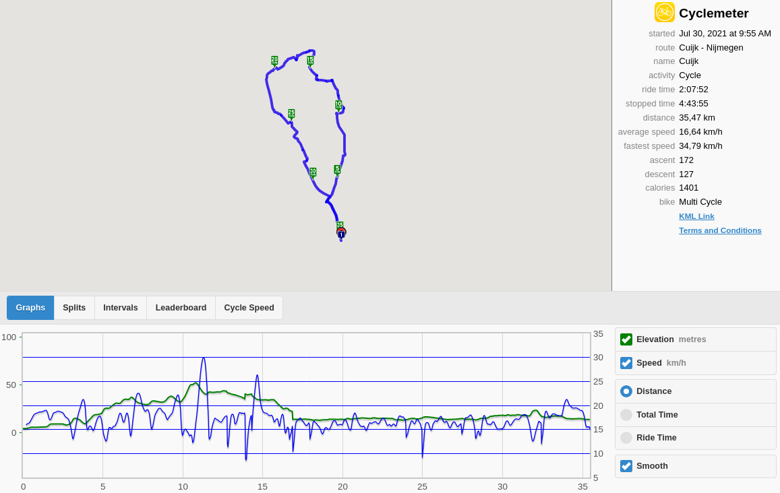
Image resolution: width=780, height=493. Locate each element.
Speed (661, 363)
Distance (653, 391)
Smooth (652, 466)
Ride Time (656, 437)
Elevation (671, 339)
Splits (74, 308)
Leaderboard (181, 308)
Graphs (31, 308)
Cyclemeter (713, 13)
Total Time (657, 415)
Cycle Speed (249, 308)
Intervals (120, 308)
